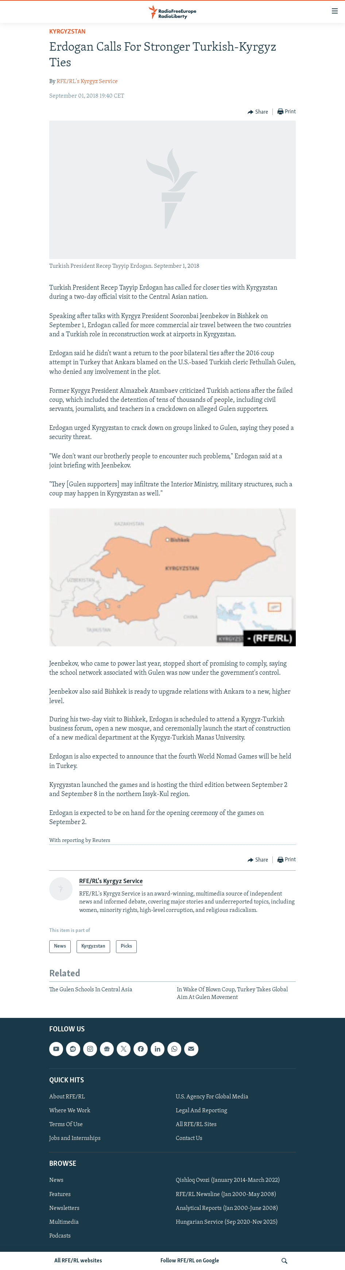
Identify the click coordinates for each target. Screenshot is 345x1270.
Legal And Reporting (201, 1111)
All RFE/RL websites (78, 1261)
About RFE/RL (67, 1097)
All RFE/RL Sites (196, 1125)
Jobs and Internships (75, 1138)
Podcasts (60, 1236)
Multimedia (64, 1222)
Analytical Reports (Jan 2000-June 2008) (227, 1208)
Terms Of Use (66, 1125)
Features (60, 1195)
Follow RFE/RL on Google (189, 1261)
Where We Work (69, 1111)
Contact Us (189, 1138)
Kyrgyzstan (67, 31)
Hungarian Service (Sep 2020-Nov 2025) (227, 1222)
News (56, 1181)
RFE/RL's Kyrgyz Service (87, 82)
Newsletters (64, 1208)
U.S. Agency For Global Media (212, 1097)
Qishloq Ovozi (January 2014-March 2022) (228, 1181)
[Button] (258, 112)
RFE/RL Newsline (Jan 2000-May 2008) (226, 1195)
